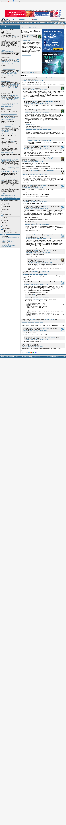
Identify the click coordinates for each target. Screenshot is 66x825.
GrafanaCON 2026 (13, 87)
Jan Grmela (32, 322)
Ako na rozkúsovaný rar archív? (46, 26)
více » (3, 50)
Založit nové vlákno (26, 353)
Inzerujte (35, 19)
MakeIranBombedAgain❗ (6, 171)
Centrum (6, 197)
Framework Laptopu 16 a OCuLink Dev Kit (9, 99)
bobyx (31, 347)
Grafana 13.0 (4, 77)
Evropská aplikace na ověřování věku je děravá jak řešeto (10, 155)
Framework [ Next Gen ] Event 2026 (10, 92)
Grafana (3, 81)
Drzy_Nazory (50, 250)
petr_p (34, 295)
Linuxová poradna (35, 26)
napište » (18, 26)
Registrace (62, 23)
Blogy (29, 22)
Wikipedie (8, 81)
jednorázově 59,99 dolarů (6, 130)
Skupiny (33, 22)
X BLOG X (28, 36)
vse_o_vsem (46, 146)
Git (18, 70)
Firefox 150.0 (4, 108)
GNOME (3, 212)
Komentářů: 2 (11, 51)
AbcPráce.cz (22, 1)
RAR (30, 27)
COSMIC (4, 209)
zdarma (7, 131)
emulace (26, 27)
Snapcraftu (12, 117)
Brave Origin (8, 126)
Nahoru (34, 353)
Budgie (3, 203)
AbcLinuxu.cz (3, 1)
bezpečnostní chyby (14, 115)
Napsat (11, 197)
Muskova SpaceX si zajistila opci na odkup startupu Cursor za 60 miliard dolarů (10, 31)
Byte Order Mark (38, 299)
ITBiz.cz (10, 1)
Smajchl (36, 250)
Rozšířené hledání (55, 20)
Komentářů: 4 (11, 63)
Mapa (64, 22)
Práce (60, 22)
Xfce (2, 225)
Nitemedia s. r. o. (29, 359)
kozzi (33, 146)
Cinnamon (4, 206)
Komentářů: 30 (11, 195)
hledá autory (22, 19)
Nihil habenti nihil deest (26, 55)
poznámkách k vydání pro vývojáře (9, 114)
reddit (9, 124)
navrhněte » (17, 198)
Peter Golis (32, 78)
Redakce (44, 359)
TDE (2, 222)
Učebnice (25, 22)
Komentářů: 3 (11, 152)
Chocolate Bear (34, 271)
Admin (29, 40)
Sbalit (29, 80)
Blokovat (37, 80)
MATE (3, 220)
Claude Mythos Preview (13, 59)
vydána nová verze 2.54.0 (9, 69)
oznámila (14, 36)
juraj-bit (31, 35)
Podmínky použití (54, 359)
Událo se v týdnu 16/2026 (8, 241)
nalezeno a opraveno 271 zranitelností (9, 61)
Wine (41, 27)
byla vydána (12, 84)
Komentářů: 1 (11, 133)
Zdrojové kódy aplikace (13, 167)
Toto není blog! (50, 170)
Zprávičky (3, 26)
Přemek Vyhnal (34, 170)
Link (33, 80)
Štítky (23, 27)
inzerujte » (17, 28)
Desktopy (38, 22)
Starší (15, 197)
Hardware (11, 22)
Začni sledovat (30, 72)
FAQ (7, 22)
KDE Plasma (4, 214)
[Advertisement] (29, 63)
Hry (42, 22)
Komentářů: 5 (15, 171)
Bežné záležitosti (48, 78)
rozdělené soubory (35, 27)
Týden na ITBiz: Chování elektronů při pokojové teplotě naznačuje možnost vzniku (10, 239)
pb (45, 295)
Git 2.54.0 (3, 65)
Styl (2, 23)
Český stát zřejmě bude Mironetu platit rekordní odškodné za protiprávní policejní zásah (9, 174)
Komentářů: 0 (11, 75)
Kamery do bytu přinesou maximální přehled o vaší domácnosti (10, 244)
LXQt (3, 217)
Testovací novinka (6, 246)
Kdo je (49, 22)
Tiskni (22, 355)
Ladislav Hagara (4, 51)
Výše (34, 89)
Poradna (3, 22)
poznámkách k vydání (12, 73)
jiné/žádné (4, 228)
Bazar (53, 22)
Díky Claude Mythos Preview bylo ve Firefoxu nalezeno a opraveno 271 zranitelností (10, 55)
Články (20, 22)
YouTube (12, 86)
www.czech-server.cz (13, 359)
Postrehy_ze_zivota (50, 158)
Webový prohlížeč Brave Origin (8, 121)
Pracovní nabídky (5, 28)
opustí (12, 141)
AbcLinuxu (5, 236)
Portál (57, 22)
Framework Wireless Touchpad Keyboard (9, 104)
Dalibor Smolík (33, 158)
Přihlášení (56, 23)
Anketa (2, 198)
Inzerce (48, 359)
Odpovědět (24, 40)
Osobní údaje (62, 359)
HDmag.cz (15, 1)
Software (16, 22)
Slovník (45, 22)
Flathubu (7, 117)
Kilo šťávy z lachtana (49, 322)
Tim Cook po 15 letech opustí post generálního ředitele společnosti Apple (9, 137)
